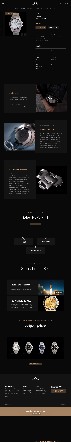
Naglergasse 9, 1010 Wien (43, 392)
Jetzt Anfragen (41, 27)
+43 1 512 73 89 (40, 389)
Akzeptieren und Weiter (42, 438)
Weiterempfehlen (53, 27)
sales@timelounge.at (41, 390)
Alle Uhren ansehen (35, 363)
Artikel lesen (59, 292)
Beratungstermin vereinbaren (58, 391)
